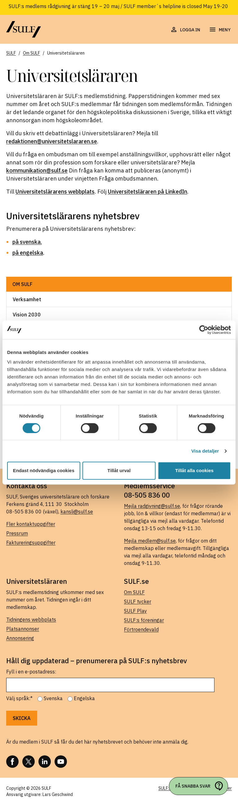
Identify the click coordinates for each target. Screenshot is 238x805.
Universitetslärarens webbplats (55, 191)
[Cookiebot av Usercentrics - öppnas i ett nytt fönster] (204, 329)
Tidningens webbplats (31, 619)
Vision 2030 (27, 314)
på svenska (26, 241)
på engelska (27, 252)
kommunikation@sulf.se (37, 170)
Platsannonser (22, 629)
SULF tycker (137, 601)
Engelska (84, 698)
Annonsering (20, 638)
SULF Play (135, 611)
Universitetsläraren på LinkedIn (147, 191)
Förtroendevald (141, 629)
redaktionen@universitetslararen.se (51, 141)
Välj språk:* (19, 698)
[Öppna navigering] (220, 30)
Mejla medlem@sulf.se (150, 541)
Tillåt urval (119, 470)
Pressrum (17, 533)
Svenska (53, 698)
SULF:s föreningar (144, 620)
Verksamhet (27, 299)
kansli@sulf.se (76, 511)
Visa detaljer (205, 451)
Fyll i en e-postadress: (31, 672)
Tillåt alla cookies (194, 470)
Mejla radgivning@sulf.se (152, 506)
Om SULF (22, 284)
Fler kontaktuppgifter (30, 524)
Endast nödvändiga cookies (43, 470)
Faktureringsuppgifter (30, 542)
